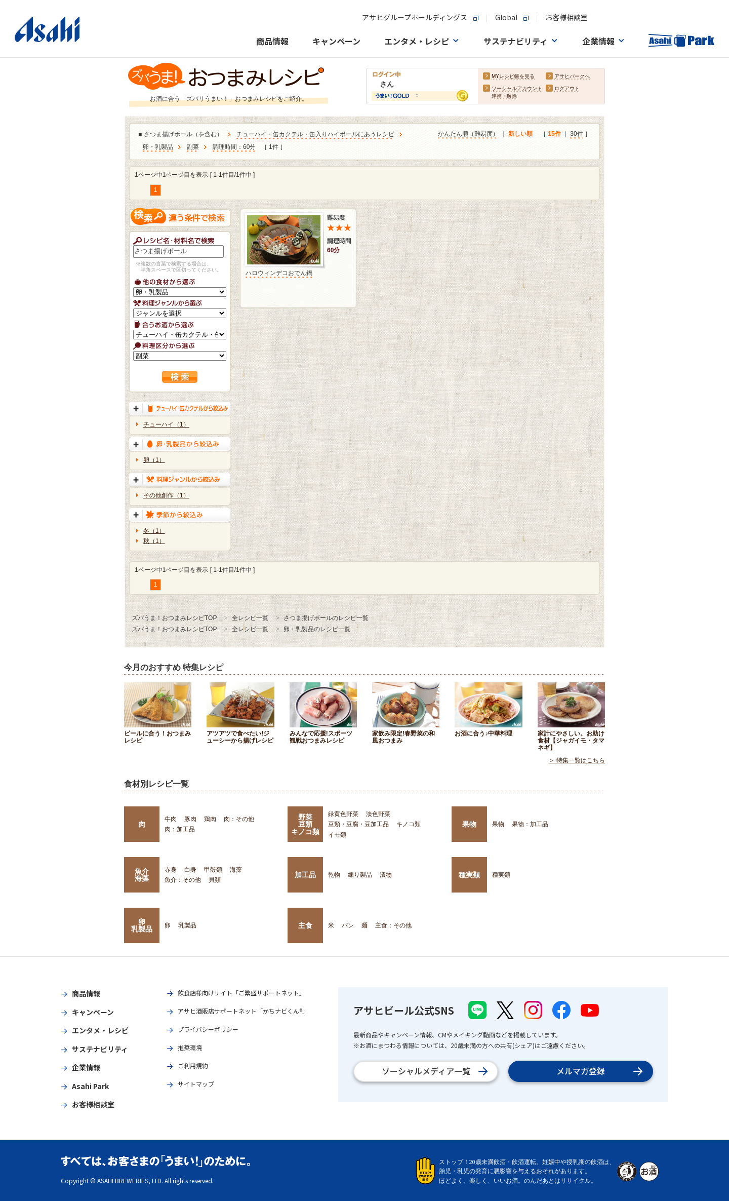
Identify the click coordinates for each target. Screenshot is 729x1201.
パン (348, 925)
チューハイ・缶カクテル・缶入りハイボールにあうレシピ (315, 134)
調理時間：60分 (234, 147)
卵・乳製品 (158, 147)
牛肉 (171, 819)
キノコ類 (408, 824)
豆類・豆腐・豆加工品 (358, 824)
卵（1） (154, 459)
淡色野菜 (378, 814)
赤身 (171, 869)
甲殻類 (213, 869)
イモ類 (337, 834)
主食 (305, 925)
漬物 (386, 874)
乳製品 (187, 925)
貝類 (215, 879)
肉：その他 (239, 819)
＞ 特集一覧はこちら (577, 760)
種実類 (469, 875)
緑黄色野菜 (343, 814)
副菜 (193, 147)
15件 (554, 134)
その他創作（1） (166, 495)
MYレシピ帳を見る (513, 77)
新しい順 (520, 134)
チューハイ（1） (166, 424)
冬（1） (154, 530)
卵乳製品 (141, 925)
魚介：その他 (183, 879)
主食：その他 (393, 925)
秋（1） (154, 541)
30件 (576, 134)
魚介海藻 (142, 874)
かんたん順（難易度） (468, 134)
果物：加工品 (530, 824)
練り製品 (360, 874)
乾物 (334, 874)
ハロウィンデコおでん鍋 (279, 273)
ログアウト (567, 89)
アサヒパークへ (572, 77)
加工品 (305, 875)
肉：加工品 (180, 829)
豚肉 (190, 819)
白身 (190, 869)
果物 (469, 824)
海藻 (236, 869)
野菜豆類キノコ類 (305, 824)
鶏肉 (210, 819)
